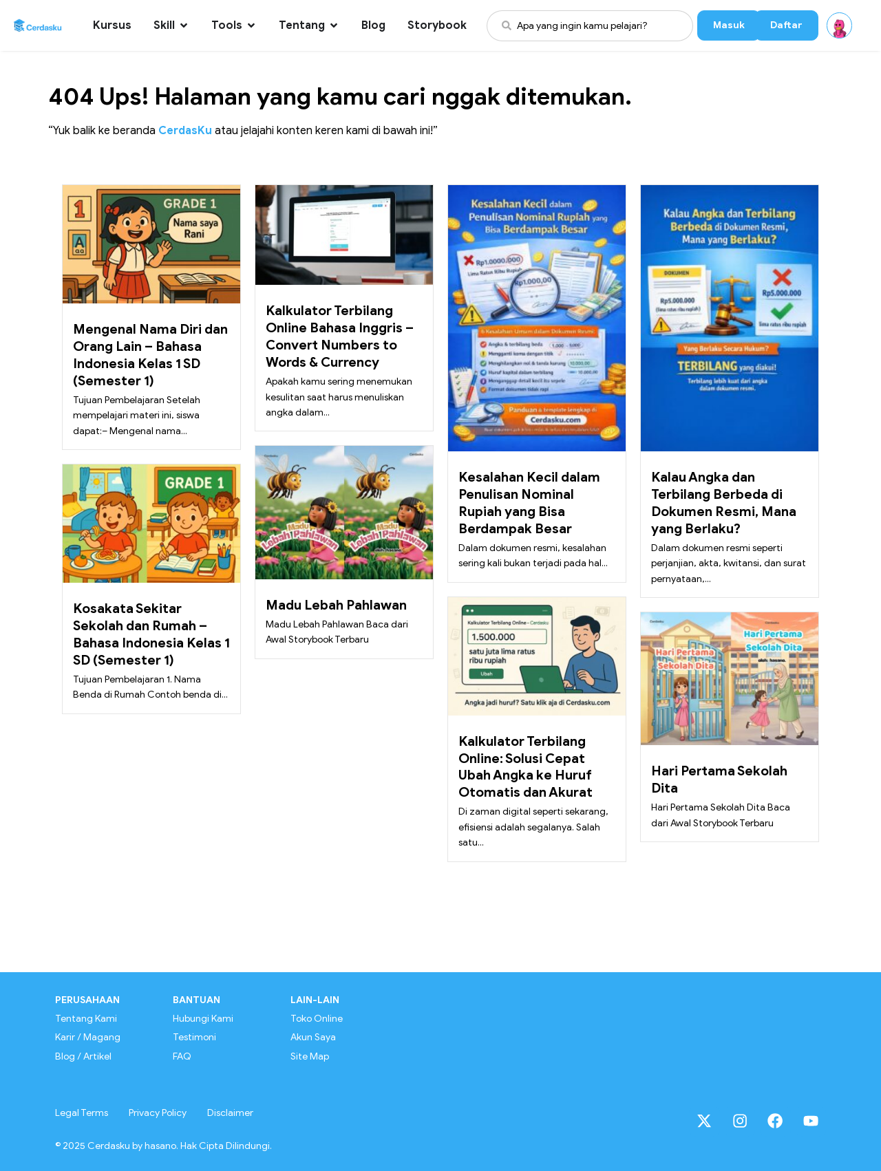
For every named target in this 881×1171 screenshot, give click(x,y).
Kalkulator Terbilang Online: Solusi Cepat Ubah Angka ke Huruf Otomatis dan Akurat (525, 767)
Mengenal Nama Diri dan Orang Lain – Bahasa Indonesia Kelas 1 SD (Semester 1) (150, 355)
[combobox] (590, 25)
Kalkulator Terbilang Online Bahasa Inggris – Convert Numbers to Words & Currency (340, 336)
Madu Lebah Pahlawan (336, 605)
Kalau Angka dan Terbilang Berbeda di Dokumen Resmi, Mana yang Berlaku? (723, 503)
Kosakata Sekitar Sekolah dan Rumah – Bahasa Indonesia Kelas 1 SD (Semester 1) (151, 634)
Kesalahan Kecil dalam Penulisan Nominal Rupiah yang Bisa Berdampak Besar (529, 503)
